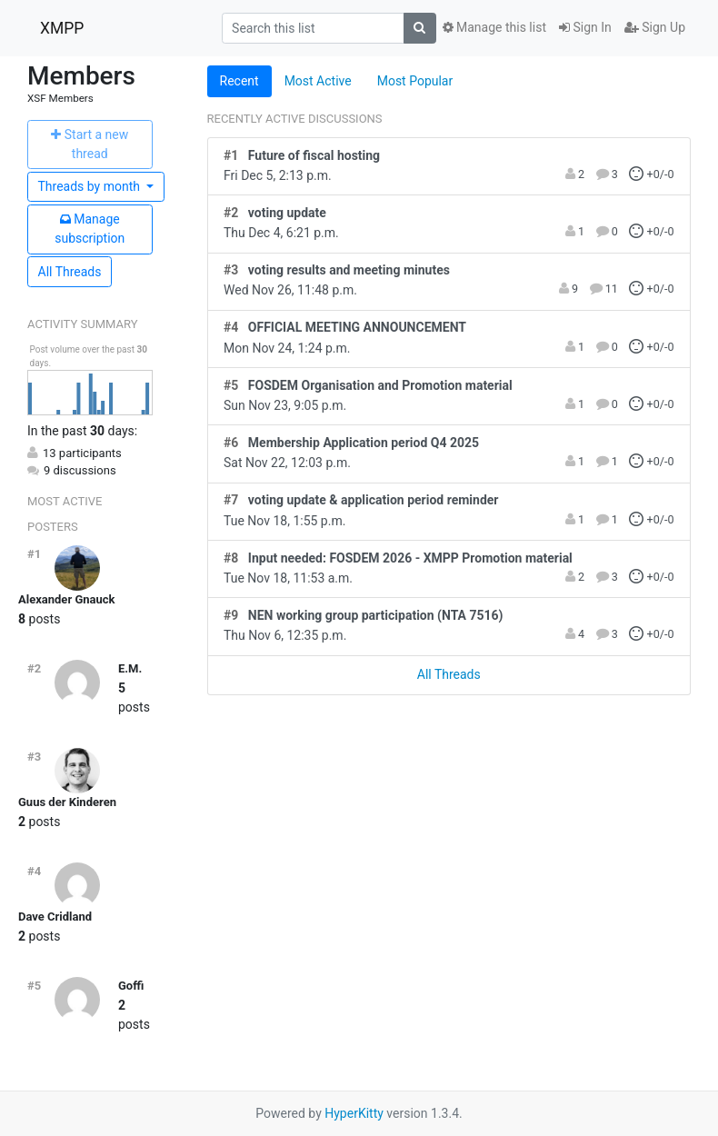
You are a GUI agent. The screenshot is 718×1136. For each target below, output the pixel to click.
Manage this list (494, 27)
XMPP (62, 28)
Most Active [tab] (318, 81)
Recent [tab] (239, 81)
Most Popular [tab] (415, 81)
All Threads (70, 271)
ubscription (90, 228)
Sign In (585, 27)
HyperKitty (354, 1113)
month (91, 186)
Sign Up (654, 27)
